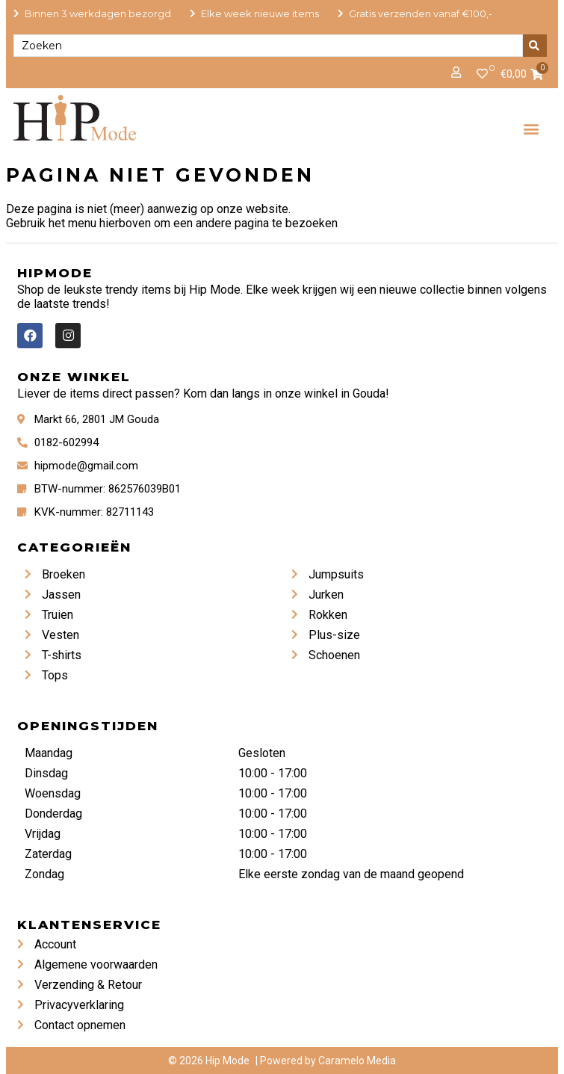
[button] (530, 128)
